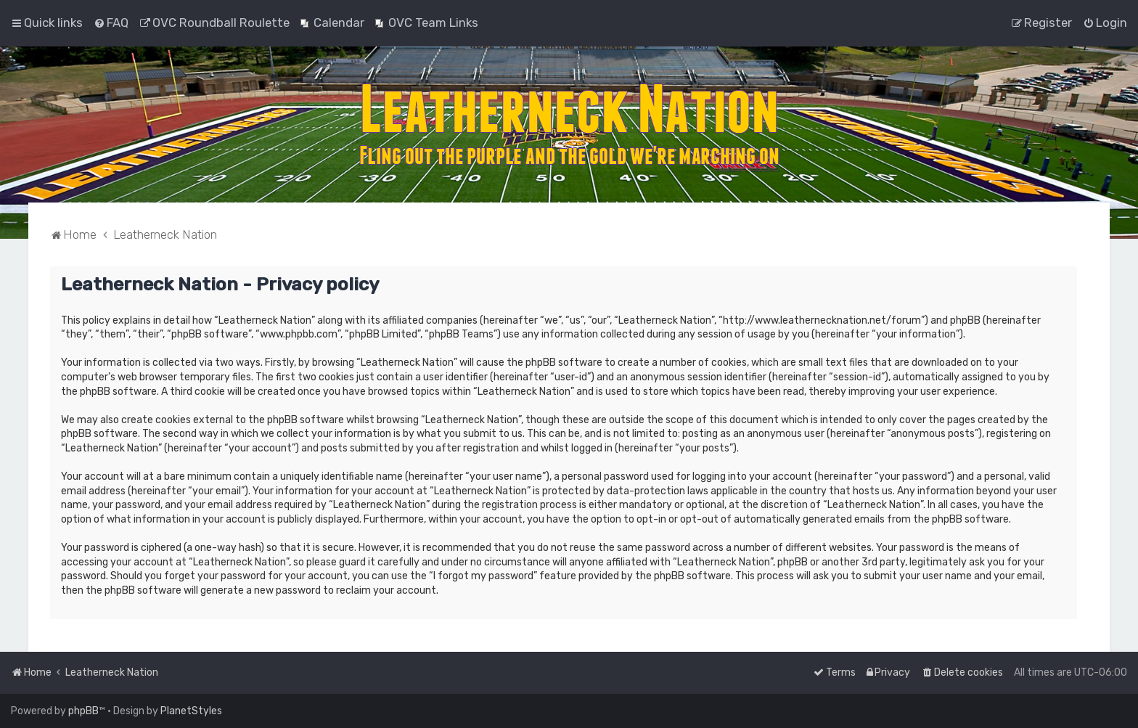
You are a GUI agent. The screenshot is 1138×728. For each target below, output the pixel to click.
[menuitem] (111, 22)
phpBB (83, 711)
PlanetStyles (191, 711)
